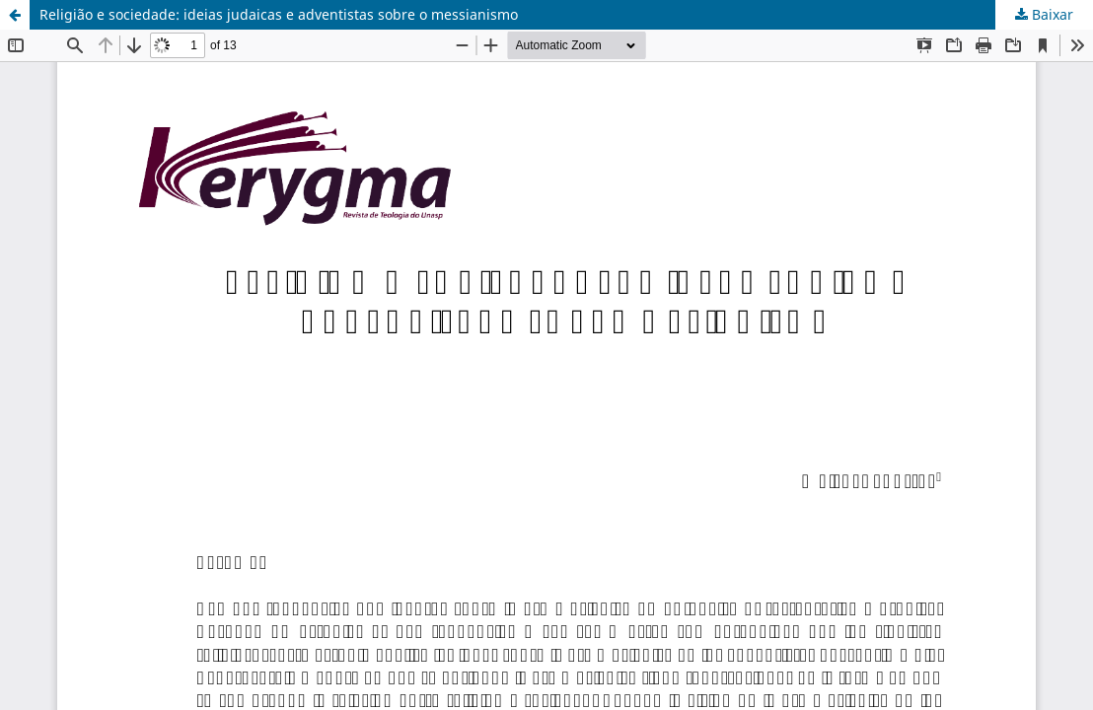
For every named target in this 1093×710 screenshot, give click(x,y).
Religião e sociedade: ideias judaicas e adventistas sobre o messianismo (278, 14)
